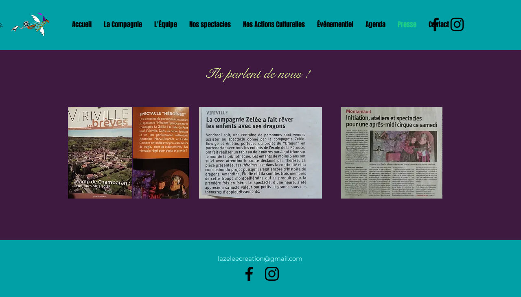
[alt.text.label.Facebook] (249, 273)
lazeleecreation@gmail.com (260, 258)
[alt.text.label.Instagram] (272, 273)
